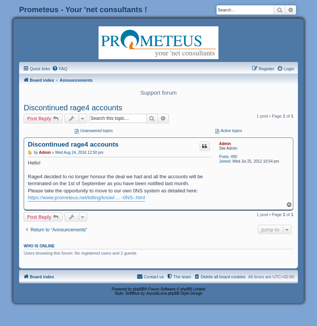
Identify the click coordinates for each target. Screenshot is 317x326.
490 (234, 157)
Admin (225, 144)
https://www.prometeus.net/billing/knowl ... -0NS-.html (86, 197)
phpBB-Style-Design (185, 293)
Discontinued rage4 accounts (73, 107)
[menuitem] (59, 68)
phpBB (138, 289)
